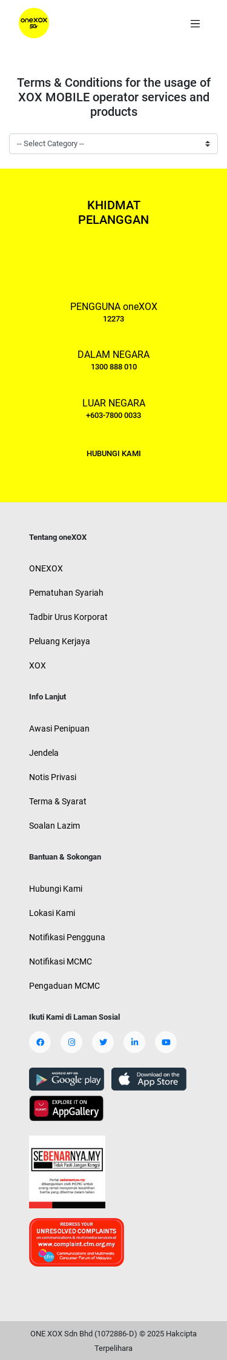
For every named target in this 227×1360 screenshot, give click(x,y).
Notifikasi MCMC (60, 961)
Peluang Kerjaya (59, 641)
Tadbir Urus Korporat (68, 617)
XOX (37, 665)
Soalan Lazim (54, 825)
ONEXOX (46, 568)
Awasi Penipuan (59, 728)
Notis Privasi (52, 777)
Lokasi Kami (52, 913)
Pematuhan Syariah (66, 593)
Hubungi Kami (55, 889)
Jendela (44, 753)
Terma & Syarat (58, 801)
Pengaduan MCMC (64, 986)
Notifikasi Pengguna (67, 937)
